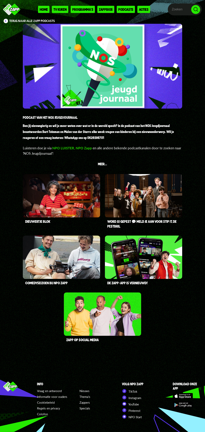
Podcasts (125, 9)
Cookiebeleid (46, 402)
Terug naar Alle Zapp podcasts (32, 21)
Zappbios (106, 9)
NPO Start (132, 416)
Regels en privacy (48, 408)
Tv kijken (60, 9)
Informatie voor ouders (52, 396)
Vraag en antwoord (49, 391)
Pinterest (131, 410)
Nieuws (84, 391)
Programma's (82, 9)
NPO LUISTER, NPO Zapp (72, 148)
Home (44, 9)
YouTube (130, 403)
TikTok (129, 391)
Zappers (84, 402)
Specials (84, 408)
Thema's (84, 396)
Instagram (131, 397)
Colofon (42, 414)
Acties (144, 9)
